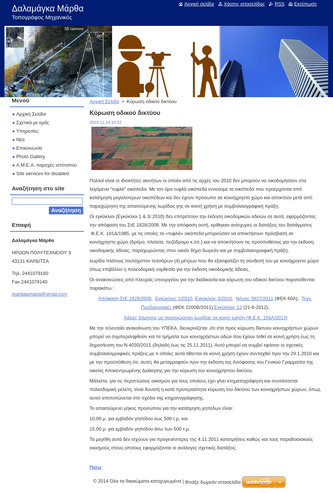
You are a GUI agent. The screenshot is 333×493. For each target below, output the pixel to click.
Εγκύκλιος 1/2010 (173, 298)
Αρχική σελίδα (199, 4)
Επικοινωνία (29, 148)
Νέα (20, 139)
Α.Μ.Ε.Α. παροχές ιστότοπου (46, 165)
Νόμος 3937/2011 (254, 298)
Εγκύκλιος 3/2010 (213, 298)
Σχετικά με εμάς (32, 122)
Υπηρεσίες (27, 131)
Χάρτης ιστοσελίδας (244, 4)
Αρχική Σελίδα (104, 101)
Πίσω (95, 467)
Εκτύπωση (305, 4)
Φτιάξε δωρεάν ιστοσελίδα (212, 482)
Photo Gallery (30, 156)
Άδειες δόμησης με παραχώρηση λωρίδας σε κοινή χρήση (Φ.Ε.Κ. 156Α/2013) (205, 317)
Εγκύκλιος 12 (228, 307)
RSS (279, 4)
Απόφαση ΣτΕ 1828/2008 (124, 298)
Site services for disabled (42, 173)
